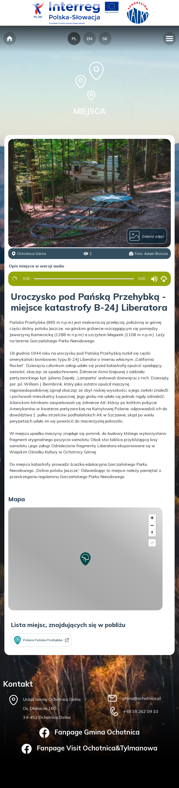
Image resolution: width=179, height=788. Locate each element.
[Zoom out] (152, 525)
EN (89, 38)
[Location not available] (152, 543)
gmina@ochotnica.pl (141, 698)
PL (74, 38)
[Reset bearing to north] (152, 532)
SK (105, 38)
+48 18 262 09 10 (140, 711)
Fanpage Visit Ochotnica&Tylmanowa (90, 749)
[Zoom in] (152, 518)
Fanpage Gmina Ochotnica (89, 733)
